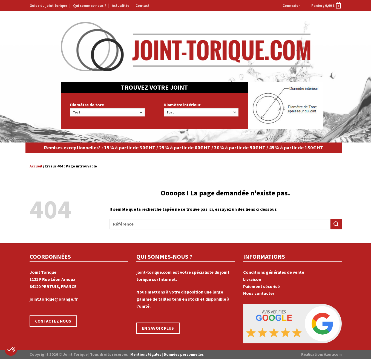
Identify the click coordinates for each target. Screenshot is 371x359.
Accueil (36, 166)
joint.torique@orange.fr (54, 299)
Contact (142, 5)
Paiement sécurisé (261, 286)
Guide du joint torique (48, 5)
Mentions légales (145, 354)
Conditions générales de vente (273, 272)
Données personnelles (184, 354)
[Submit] (335, 224)
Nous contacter (258, 293)
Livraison (252, 279)
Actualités (120, 5)
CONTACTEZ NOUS (53, 321)
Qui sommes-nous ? (89, 5)
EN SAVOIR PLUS (158, 328)
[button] (11, 349)
